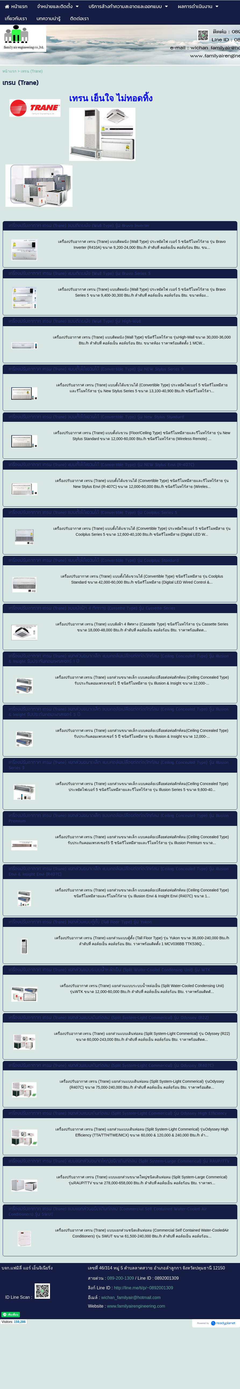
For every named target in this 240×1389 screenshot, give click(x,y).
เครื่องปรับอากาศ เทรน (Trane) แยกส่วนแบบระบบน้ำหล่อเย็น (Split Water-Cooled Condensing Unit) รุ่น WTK (109, 970)
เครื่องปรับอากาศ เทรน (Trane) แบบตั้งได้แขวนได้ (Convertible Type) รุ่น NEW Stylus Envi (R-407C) (101, 465)
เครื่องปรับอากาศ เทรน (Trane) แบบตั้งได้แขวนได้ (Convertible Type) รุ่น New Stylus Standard (96, 417)
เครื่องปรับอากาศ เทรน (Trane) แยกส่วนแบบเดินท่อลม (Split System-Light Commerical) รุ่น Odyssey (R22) (109, 1018)
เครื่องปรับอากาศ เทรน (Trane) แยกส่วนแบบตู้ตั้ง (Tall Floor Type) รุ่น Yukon (80, 922)
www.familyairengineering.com (136, 1306)
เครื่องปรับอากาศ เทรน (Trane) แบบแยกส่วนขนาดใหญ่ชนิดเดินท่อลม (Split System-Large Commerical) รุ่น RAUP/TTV (119, 1161)
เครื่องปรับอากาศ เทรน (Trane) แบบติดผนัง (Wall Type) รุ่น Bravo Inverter (79, 226)
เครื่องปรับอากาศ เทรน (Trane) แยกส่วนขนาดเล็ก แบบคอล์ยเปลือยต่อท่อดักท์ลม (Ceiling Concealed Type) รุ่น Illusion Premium (118, 818)
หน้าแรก (9, 71)
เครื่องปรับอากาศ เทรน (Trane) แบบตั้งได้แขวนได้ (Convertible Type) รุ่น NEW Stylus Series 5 (96, 369)
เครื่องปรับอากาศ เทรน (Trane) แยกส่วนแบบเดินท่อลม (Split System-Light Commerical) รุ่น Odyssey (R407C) (111, 1066)
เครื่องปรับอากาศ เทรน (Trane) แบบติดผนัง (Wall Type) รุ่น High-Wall (75, 321)
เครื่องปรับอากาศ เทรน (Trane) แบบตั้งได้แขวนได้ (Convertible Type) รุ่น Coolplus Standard (94, 560)
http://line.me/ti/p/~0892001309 (143, 1288)
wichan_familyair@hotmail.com (131, 1297)
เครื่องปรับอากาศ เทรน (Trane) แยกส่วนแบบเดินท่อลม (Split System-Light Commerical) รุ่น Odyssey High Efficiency (118, 1113)
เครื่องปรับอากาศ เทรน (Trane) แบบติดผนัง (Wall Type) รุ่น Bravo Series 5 (80, 274)
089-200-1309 (120, 1278)
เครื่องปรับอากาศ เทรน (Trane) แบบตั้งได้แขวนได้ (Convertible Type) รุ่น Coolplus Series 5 (93, 513)
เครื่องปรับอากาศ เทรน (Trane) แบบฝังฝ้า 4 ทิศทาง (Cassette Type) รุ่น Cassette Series (92, 608)
